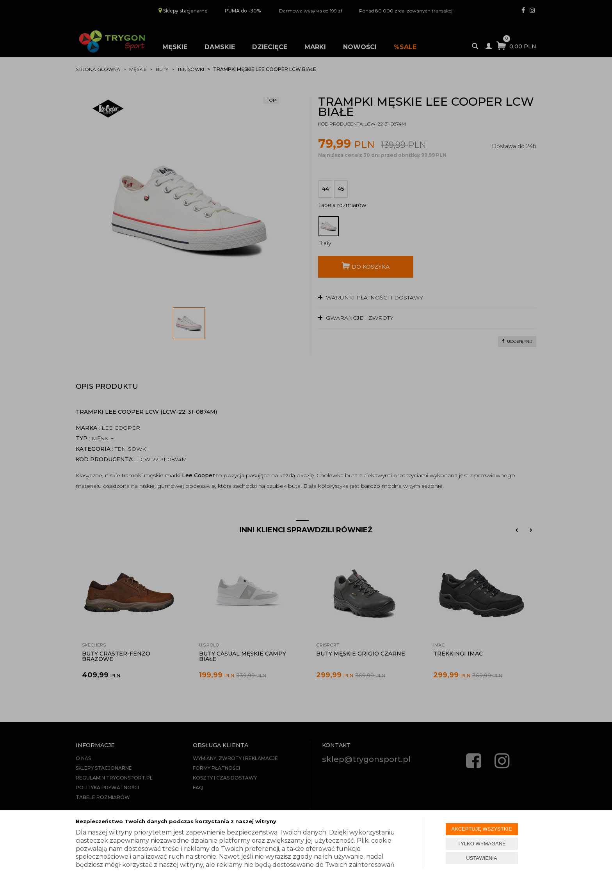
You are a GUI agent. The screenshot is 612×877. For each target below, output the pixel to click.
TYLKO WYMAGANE (481, 844)
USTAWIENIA (481, 858)
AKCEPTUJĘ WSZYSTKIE (481, 829)
